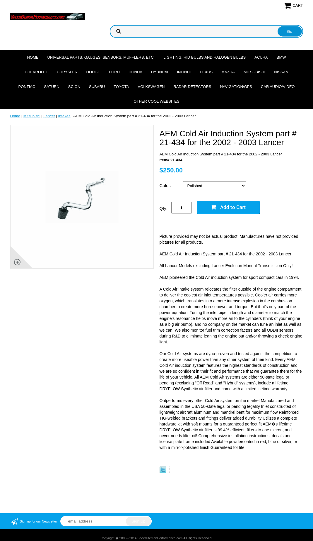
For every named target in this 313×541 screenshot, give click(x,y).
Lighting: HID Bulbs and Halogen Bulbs (204, 57)
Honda (135, 72)
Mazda (228, 72)
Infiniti (184, 72)
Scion (74, 86)
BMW (281, 57)
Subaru (97, 86)
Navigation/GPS (236, 86)
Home (32, 57)
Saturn (51, 86)
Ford (114, 72)
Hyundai (159, 72)
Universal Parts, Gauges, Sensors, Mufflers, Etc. (101, 57)
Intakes (64, 116)
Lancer (49, 116)
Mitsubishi (254, 72)
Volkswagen (151, 86)
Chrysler (67, 72)
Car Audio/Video (278, 86)
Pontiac (26, 86)
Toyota (121, 86)
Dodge (93, 72)
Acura (261, 57)
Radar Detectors (192, 86)
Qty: (164, 208)
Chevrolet (36, 72)
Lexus (206, 72)
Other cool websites (156, 101)
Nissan (281, 72)
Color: (166, 185)
